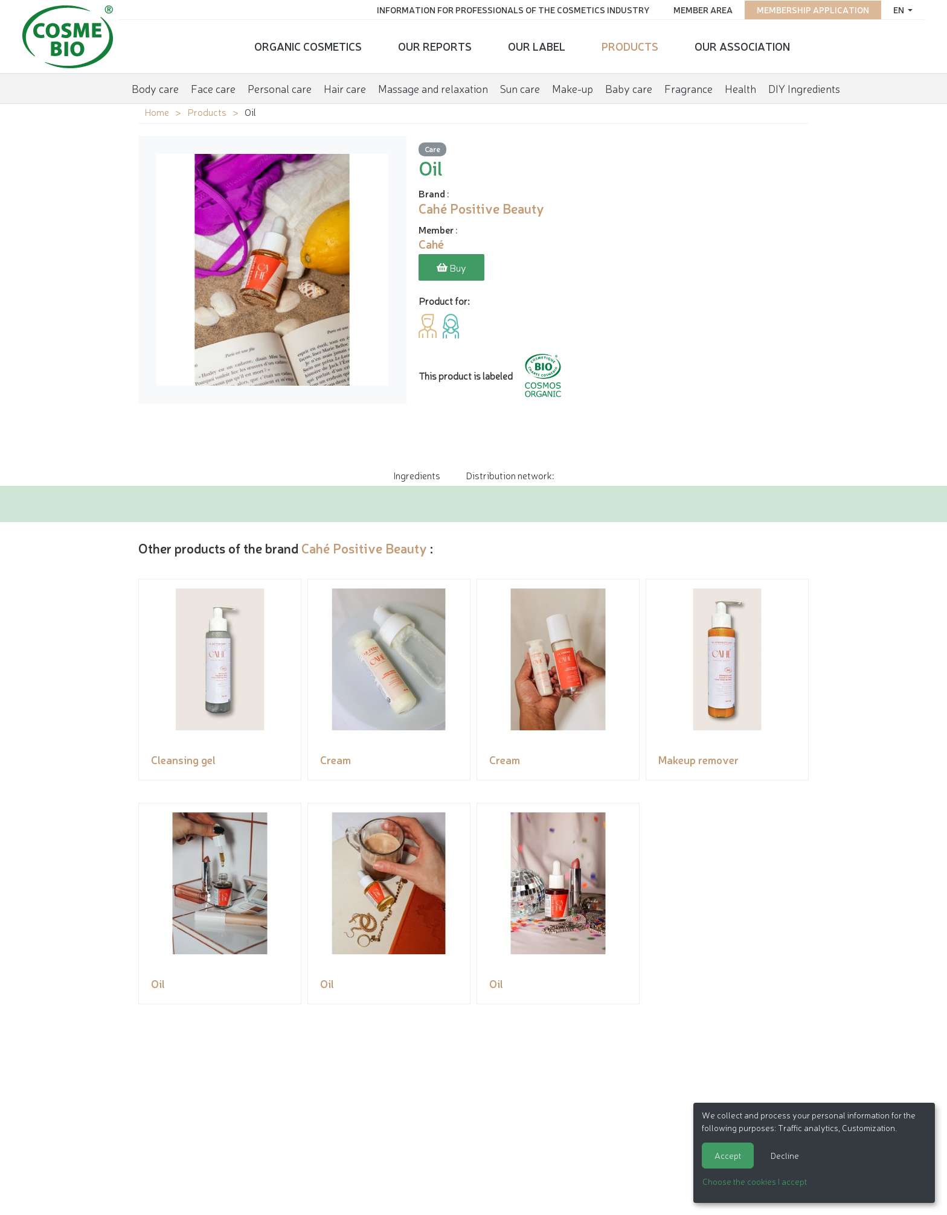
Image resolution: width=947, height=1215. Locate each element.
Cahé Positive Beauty (364, 547)
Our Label (536, 45)
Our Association (742, 45)
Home (156, 111)
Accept (727, 1155)
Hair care (345, 87)
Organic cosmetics (308, 45)
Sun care (520, 87)
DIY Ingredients (804, 87)
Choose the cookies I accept (754, 1181)
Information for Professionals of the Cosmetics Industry (510, 9)
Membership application (810, 9)
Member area (700, 9)
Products (630, 45)
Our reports (435, 45)
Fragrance (688, 87)
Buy (451, 268)
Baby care (628, 87)
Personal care (280, 87)
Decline (785, 1155)
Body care (155, 87)
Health (740, 87)
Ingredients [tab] (416, 475)
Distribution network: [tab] (510, 475)
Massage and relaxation (433, 87)
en (897, 9)
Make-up (572, 87)
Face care (213, 87)
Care (432, 149)
